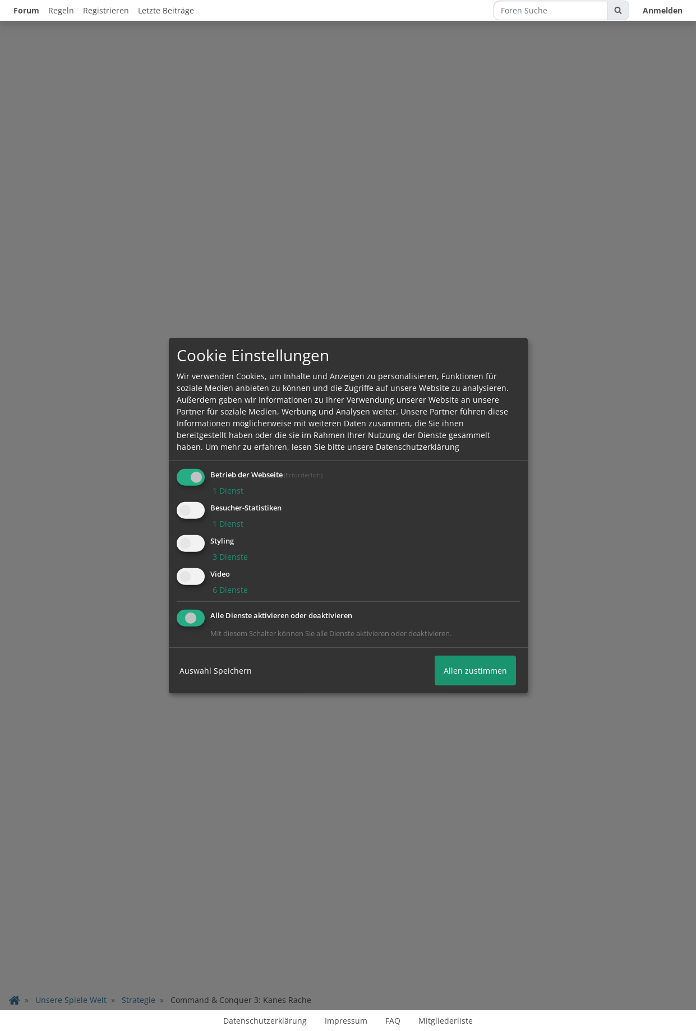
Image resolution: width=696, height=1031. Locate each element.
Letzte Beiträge (166, 10)
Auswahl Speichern (215, 670)
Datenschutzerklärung (265, 1020)
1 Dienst (226, 490)
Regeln (61, 10)
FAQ (392, 1020)
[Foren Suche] (550, 10)
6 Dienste (229, 589)
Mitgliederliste (445, 1020)
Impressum (346, 1020)
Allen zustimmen (475, 670)
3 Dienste (229, 556)
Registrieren (106, 10)
